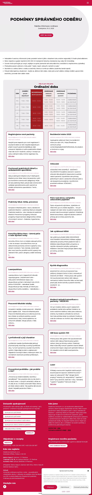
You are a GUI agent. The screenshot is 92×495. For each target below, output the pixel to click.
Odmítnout (65, 487)
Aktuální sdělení (31, 137)
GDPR (63, 491)
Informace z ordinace (47, 26)
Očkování (54, 164)
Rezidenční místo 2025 (60, 134)
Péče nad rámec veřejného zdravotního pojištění (62, 199)
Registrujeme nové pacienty (21, 134)
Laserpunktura (15, 269)
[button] (88, 471)
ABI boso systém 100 (59, 333)
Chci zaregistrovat (58, 446)
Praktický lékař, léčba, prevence (23, 202)
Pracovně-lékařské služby (20, 303)
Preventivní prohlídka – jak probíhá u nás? (24, 370)
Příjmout (50, 487)
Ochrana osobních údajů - (59, 430)
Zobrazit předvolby (81, 487)
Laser (52, 365)
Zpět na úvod (44, 35)
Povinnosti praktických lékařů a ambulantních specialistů (22, 169)
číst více (11, 156)
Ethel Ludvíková (56, 137)
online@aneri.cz (14, 137)
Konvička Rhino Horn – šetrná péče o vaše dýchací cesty (24, 234)
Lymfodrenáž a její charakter (21, 338)
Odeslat (30, 433)
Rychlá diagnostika (59, 265)
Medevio (8, 442)
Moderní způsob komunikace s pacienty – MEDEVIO (64, 300)
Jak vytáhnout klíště (59, 231)
